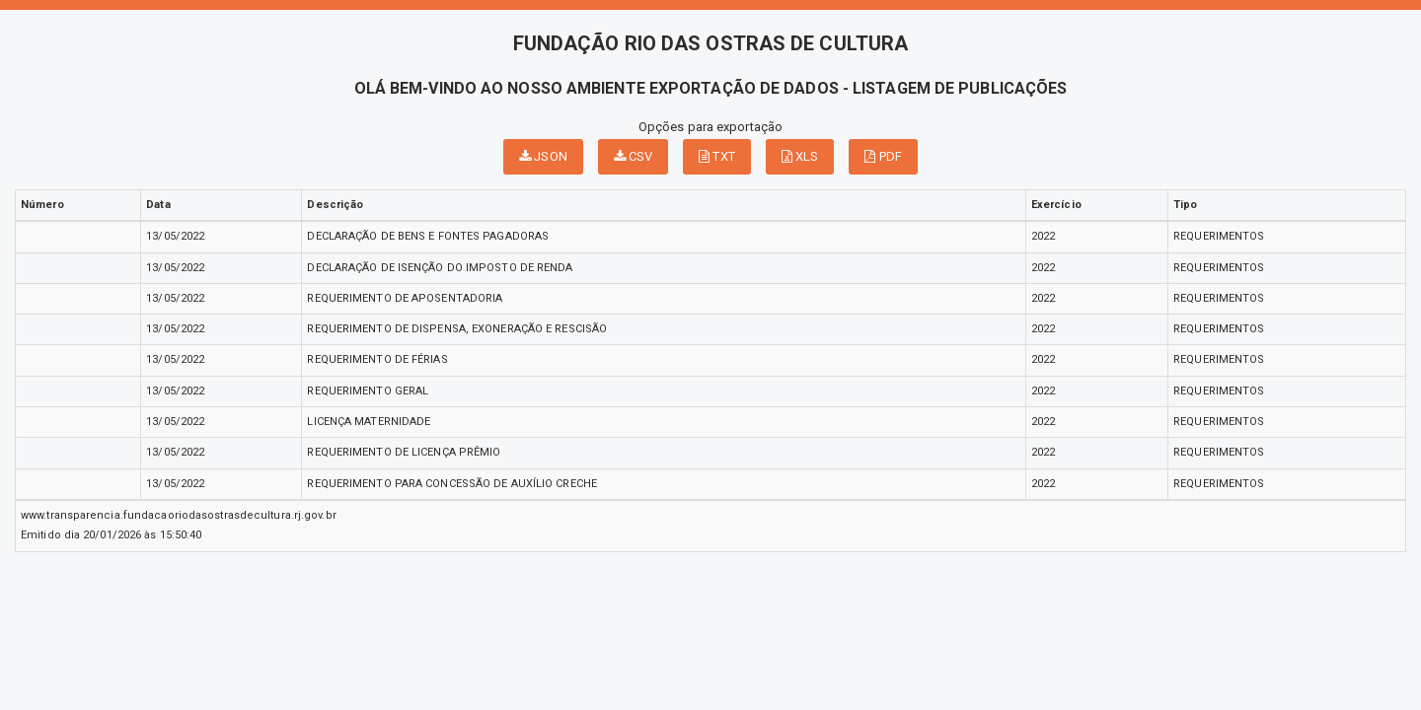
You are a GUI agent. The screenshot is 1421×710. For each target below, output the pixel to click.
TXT (717, 156)
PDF (883, 156)
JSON (543, 156)
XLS (800, 156)
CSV (633, 156)
